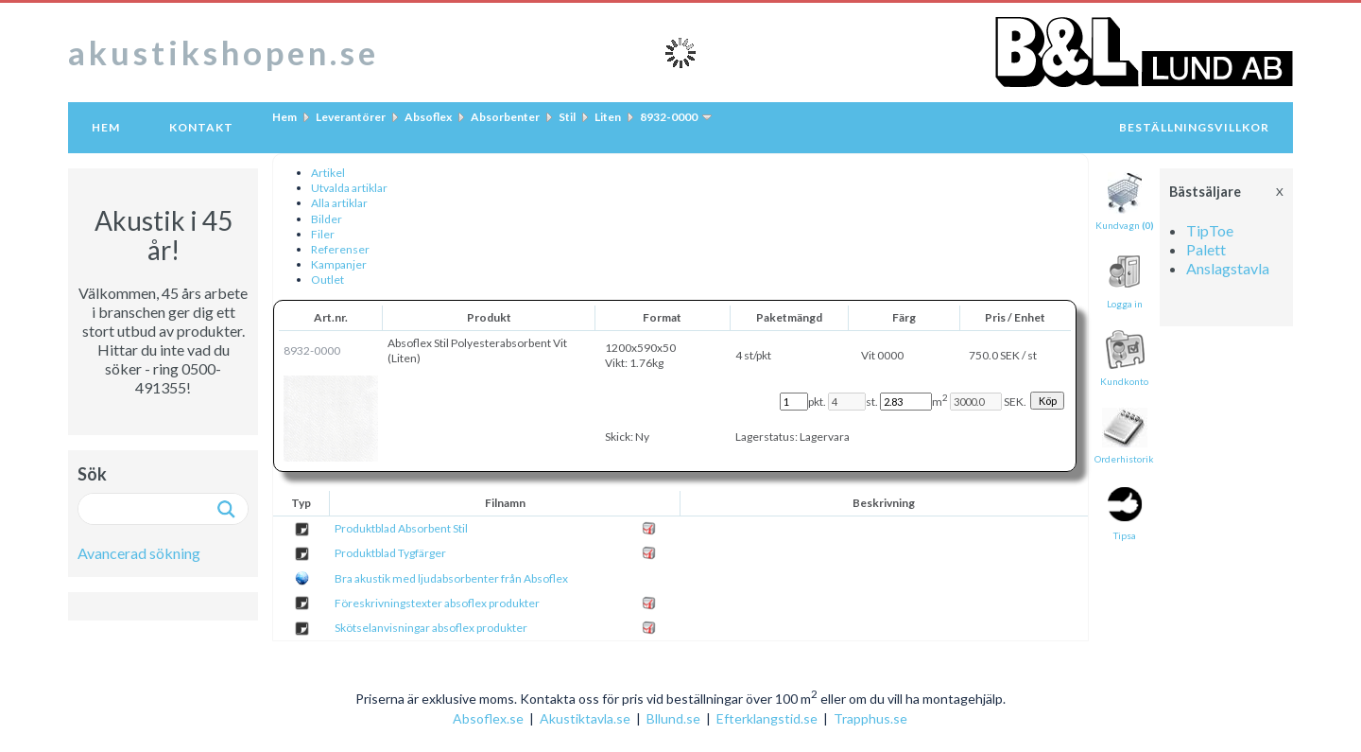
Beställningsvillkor (1194, 127)
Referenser (340, 249)
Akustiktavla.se (585, 718)
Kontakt (201, 127)
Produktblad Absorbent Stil (401, 528)
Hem (106, 127)
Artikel (328, 173)
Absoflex (428, 117)
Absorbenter (505, 117)
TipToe (1209, 230)
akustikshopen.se (223, 52)
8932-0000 (669, 117)
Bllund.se (673, 718)
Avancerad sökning (139, 553)
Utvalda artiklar (349, 188)
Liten (607, 117)
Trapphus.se (870, 718)
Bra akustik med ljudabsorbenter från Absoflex (451, 578)
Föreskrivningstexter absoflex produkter (437, 603)
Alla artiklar (339, 203)
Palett (1206, 249)
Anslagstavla (1227, 268)
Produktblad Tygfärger (390, 553)
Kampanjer (339, 264)
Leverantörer (351, 117)
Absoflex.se (488, 718)
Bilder (326, 219)
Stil (567, 117)
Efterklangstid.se (767, 718)
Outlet (327, 279)
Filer (323, 234)
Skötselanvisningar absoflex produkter (431, 628)
